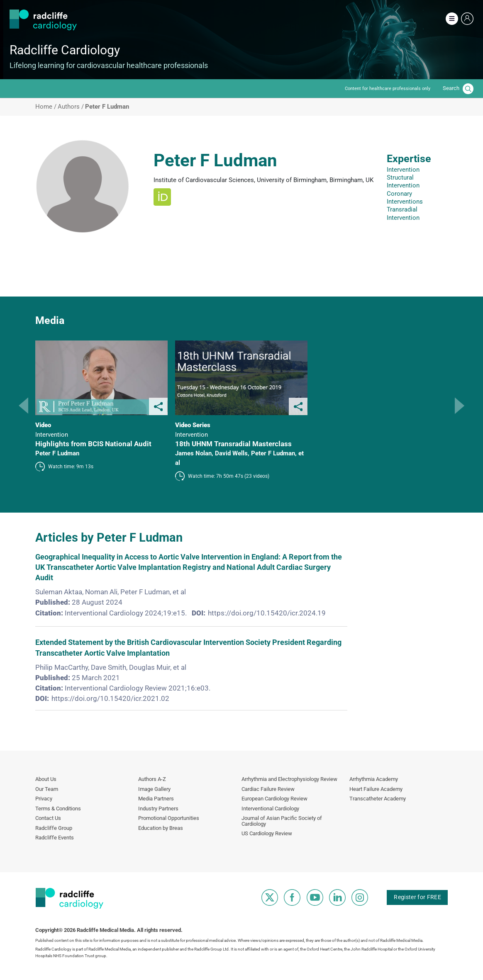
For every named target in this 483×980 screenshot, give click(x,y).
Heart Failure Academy (375, 789)
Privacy (43, 798)
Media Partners (156, 798)
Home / (45, 106)
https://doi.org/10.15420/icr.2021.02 (110, 698)
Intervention (403, 169)
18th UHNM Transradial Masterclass (233, 444)
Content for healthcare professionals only (387, 88)
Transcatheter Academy (377, 798)
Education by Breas (160, 828)
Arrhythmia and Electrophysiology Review (289, 779)
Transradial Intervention (403, 213)
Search (451, 88)
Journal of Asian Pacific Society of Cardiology (282, 821)
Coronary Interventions (405, 197)
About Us (45, 779)
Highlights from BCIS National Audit (93, 444)
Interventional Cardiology (270, 808)
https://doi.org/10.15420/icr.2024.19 (267, 613)
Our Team (46, 789)
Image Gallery (154, 789)
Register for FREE (417, 896)
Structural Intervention (403, 181)
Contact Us (48, 818)
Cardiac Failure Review (268, 789)
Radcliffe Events (54, 837)
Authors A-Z (152, 779)
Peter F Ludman (57, 453)
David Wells (231, 453)
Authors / (71, 106)
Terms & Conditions (58, 808)
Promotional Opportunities (168, 818)
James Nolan (193, 453)
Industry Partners (158, 808)
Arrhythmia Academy (373, 779)
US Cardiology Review (267, 833)
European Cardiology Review (274, 798)
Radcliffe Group (53, 828)
